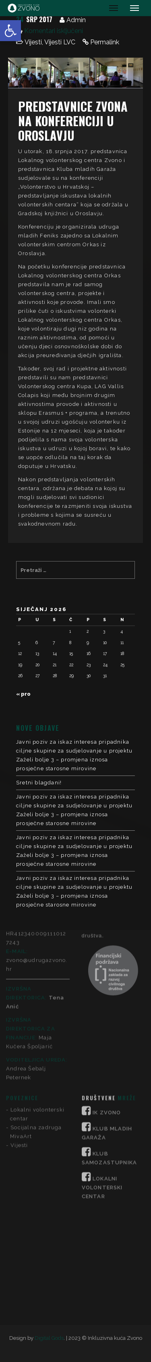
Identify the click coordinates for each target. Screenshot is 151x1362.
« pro (23, 694)
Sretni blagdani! (39, 783)
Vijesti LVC (59, 42)
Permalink (104, 42)
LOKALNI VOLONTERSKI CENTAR (102, 1068)
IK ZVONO (107, 993)
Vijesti (33, 42)
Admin (76, 20)
